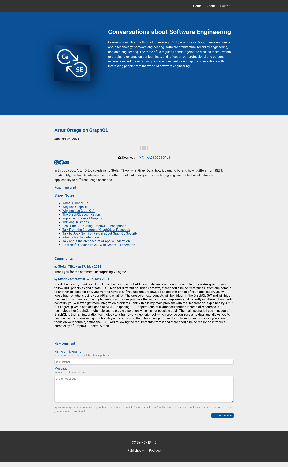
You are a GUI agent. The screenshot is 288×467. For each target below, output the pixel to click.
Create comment (222, 420)
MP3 (142, 157)
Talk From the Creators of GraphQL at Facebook (96, 230)
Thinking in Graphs (75, 222)
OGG (158, 157)
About (210, 6)
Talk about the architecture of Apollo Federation (96, 241)
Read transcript (65, 187)
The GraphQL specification (81, 214)
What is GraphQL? (75, 203)
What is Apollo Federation (80, 237)
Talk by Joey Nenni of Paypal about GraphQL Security (100, 233)
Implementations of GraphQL (82, 218)
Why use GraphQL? (75, 207)
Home (197, 6)
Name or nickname (67, 351)
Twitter (225, 6)
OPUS (166, 157)
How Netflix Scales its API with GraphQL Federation (98, 245)
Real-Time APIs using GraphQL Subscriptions (94, 226)
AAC (150, 157)
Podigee (155, 455)
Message (60, 368)
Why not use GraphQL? (78, 211)
